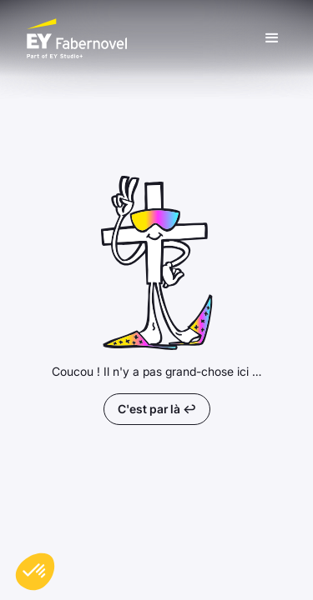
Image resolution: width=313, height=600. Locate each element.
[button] (272, 38)
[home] (142, 38)
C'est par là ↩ (157, 409)
